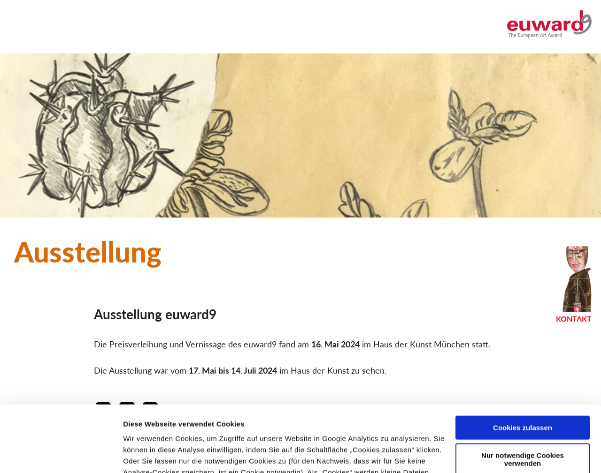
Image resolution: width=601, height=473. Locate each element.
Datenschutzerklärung (193, 429)
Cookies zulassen (522, 362)
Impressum (279, 429)
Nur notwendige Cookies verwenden (522, 393)
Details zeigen (146, 454)
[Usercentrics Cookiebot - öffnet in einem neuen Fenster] (61, 455)
